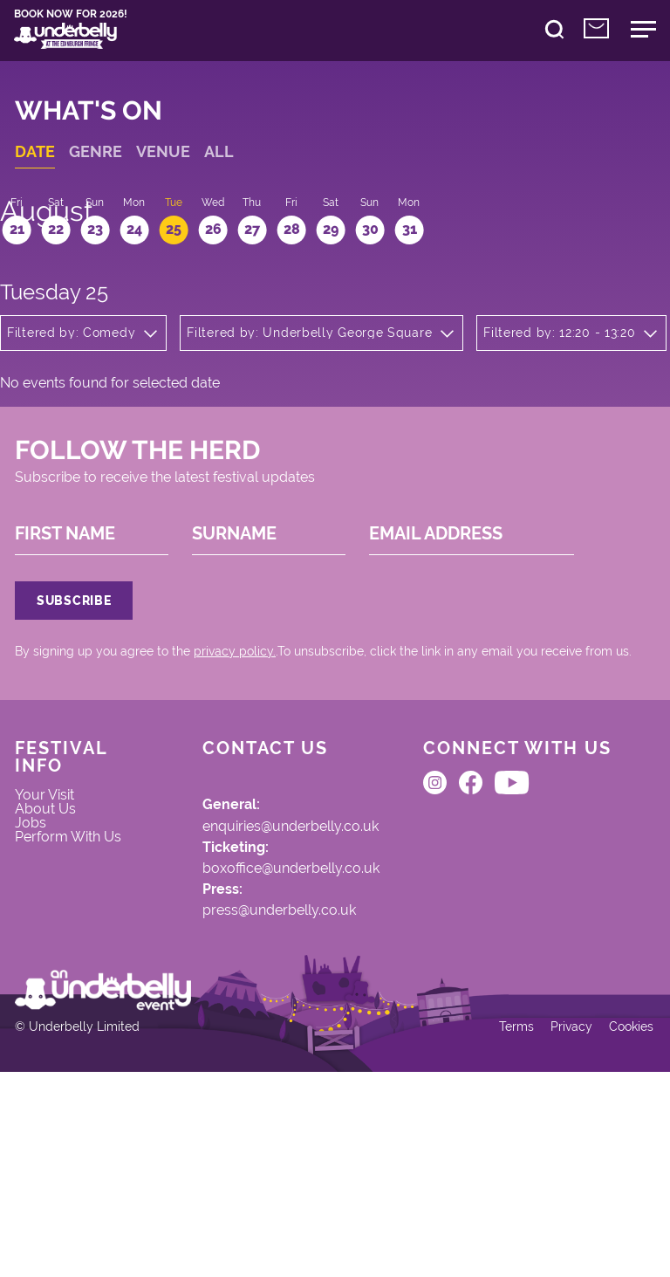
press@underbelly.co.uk (253, 1049)
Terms (501, 1225)
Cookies (622, 1225)
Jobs (40, 957)
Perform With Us (70, 985)
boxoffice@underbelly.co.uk (266, 1000)
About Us (55, 940)
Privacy (558, 1225)
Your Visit (55, 921)
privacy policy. (244, 759)
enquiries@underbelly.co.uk (266, 951)
